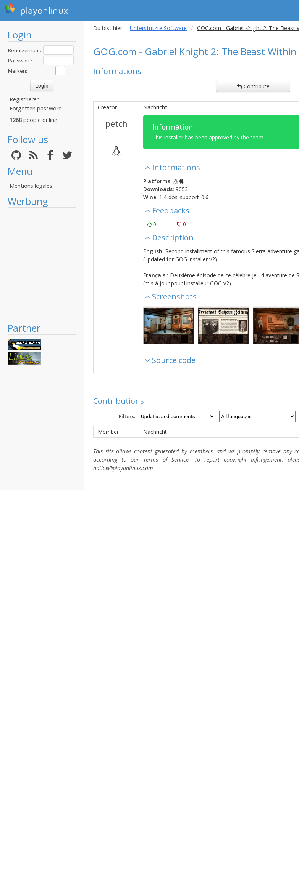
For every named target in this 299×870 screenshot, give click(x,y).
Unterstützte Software (158, 28)
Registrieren (25, 99)
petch (116, 123)
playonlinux (36, 9)
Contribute (253, 86)
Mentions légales (31, 185)
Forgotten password (36, 108)
